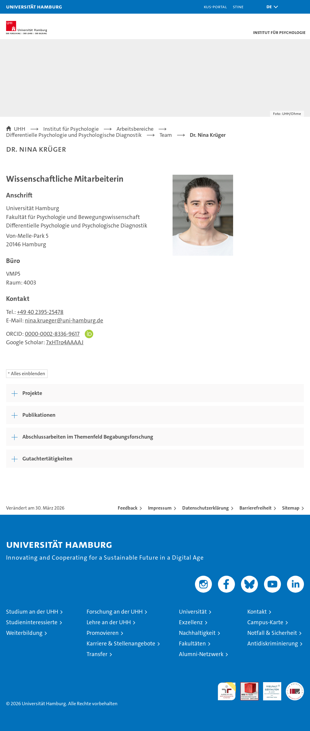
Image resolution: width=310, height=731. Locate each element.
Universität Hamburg (34, 6)
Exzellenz (191, 622)
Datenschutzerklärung (205, 508)
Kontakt (257, 611)
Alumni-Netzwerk (201, 654)
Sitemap (290, 508)
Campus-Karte (265, 622)
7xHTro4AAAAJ (65, 342)
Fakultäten (192, 643)
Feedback (127, 508)
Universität (193, 611)
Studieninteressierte (32, 622)
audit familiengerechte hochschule (227, 691)
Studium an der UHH (32, 611)
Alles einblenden (28, 373)
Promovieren (103, 633)
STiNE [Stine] (238, 6)
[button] (270, 7)
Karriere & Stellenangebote (121, 643)
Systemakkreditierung (295, 685)
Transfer (97, 654)
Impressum (160, 508)
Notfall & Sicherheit (272, 633)
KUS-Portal (215, 6)
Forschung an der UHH (115, 611)
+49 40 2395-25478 (40, 312)
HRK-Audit (269, 688)
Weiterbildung (24, 633)
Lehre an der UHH (109, 622)
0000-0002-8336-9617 (52, 334)
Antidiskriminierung (272, 643)
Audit (246, 685)
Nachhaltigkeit (197, 633)
